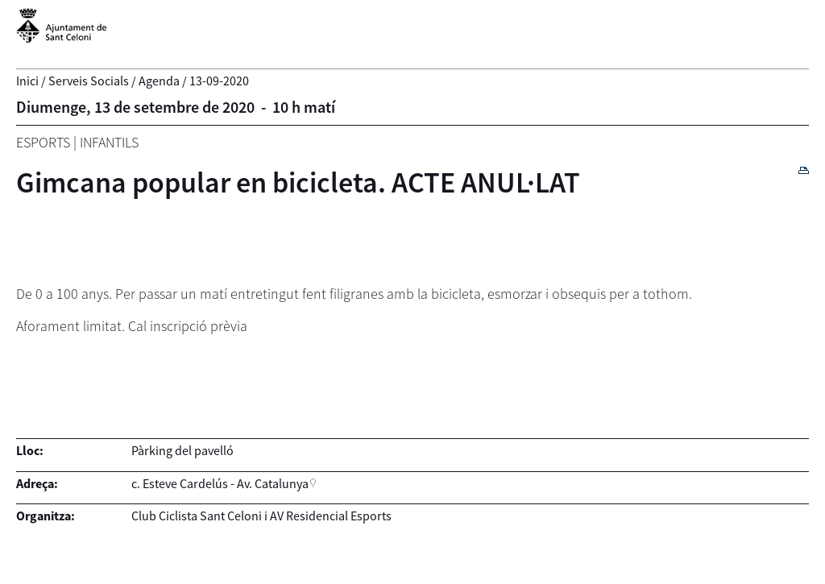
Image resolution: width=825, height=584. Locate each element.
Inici (27, 80)
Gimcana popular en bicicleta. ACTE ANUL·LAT (298, 182)
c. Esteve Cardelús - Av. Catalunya (220, 483)
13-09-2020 (219, 80)
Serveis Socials (88, 80)
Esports (43, 142)
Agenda (159, 80)
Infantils (109, 142)
